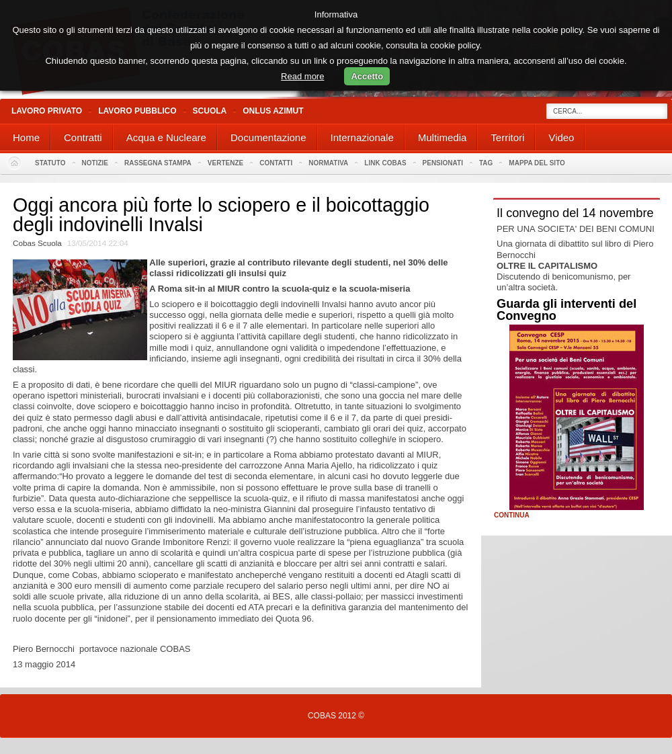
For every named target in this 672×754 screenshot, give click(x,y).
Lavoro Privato (46, 111)
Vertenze (225, 163)
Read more (302, 76)
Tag (486, 163)
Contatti (275, 163)
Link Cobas (385, 163)
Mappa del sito (537, 163)
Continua (512, 515)
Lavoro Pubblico (137, 111)
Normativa (328, 163)
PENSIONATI (443, 163)
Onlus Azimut (273, 111)
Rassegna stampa (158, 163)
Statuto (50, 163)
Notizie (95, 163)
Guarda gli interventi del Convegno (566, 310)
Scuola (210, 111)
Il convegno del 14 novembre (575, 213)
